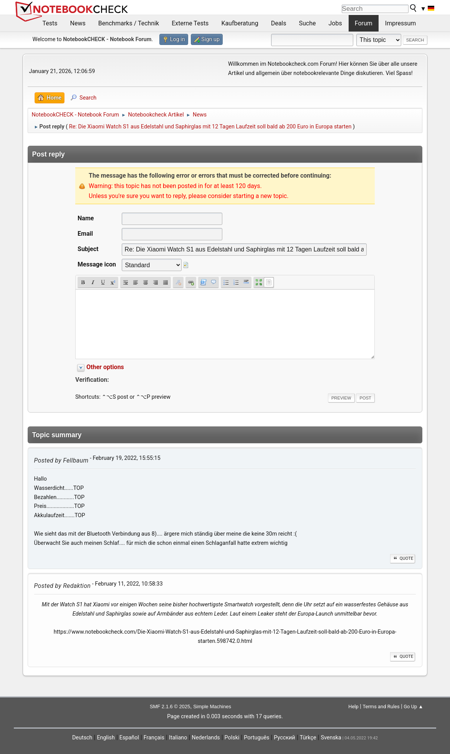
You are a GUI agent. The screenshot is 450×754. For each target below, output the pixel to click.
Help (353, 706)
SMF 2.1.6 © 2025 (170, 706)
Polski (232, 737)
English (106, 737)
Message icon (97, 264)
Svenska (331, 737)
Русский (284, 737)
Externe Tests (190, 23)
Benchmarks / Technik (128, 23)
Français (154, 737)
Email (85, 233)
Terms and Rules (380, 706)
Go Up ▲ (413, 706)
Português (256, 737)
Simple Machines (212, 706)
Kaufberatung (239, 23)
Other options (105, 367)
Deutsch (82, 737)
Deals (278, 23)
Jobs (335, 23)
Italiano (178, 737)
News (78, 23)
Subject (88, 249)
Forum (363, 23)
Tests (50, 23)
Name (86, 218)
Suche (307, 23)
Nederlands (206, 737)
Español (129, 737)
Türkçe (308, 737)
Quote (403, 558)
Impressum (400, 23)
